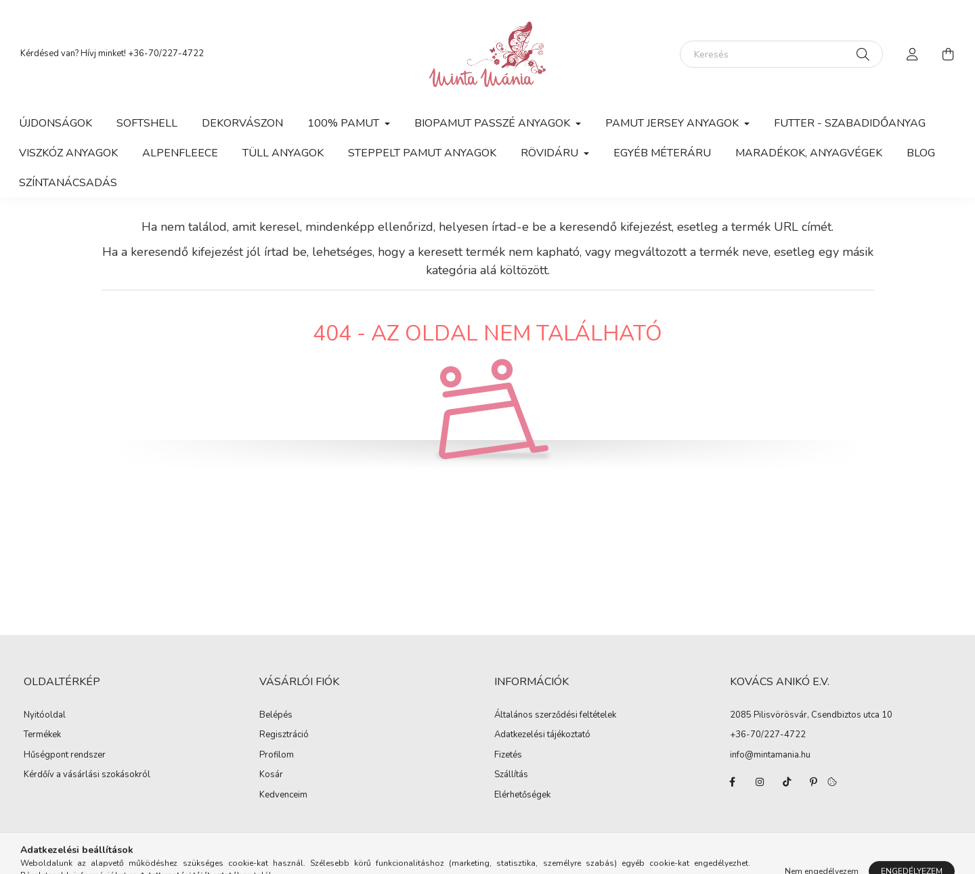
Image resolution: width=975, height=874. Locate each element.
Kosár (271, 775)
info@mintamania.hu (770, 755)
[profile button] (912, 54)
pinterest (813, 781)
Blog (921, 153)
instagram (759, 781)
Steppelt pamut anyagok (422, 153)
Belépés (275, 715)
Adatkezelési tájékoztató (542, 735)
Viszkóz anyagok (68, 153)
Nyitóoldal (45, 715)
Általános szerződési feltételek (555, 715)
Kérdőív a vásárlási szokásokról (87, 775)
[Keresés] (781, 54)
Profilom (276, 755)
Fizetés (508, 755)
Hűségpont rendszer (65, 755)
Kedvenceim (283, 795)
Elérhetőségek (522, 795)
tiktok (786, 781)
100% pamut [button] (344, 123)
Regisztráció (284, 735)
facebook (732, 781)
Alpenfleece (180, 153)
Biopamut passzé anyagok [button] (493, 123)
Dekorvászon (242, 123)
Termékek (42, 735)
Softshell (146, 123)
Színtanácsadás (68, 182)
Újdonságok (55, 123)
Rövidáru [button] (551, 153)
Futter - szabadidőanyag (850, 123)
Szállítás (511, 775)
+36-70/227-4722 (166, 53)
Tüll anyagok (283, 153)
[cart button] (947, 54)
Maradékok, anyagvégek (808, 153)
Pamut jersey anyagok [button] (673, 123)
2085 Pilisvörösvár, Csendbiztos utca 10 (811, 715)
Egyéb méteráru (662, 153)
